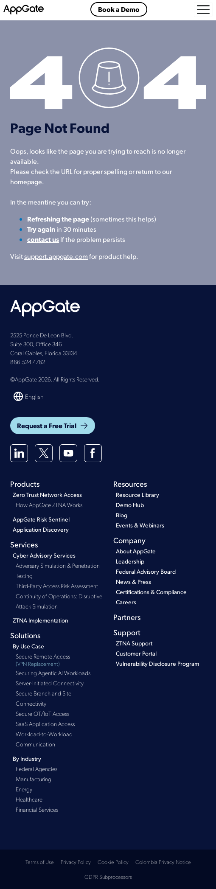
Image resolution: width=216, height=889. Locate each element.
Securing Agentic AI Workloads (53, 672)
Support (126, 632)
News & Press (133, 581)
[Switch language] (29, 396)
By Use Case (28, 646)
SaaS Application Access (45, 723)
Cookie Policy (113, 861)
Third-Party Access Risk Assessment (57, 585)
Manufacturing (33, 778)
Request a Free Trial (52, 425)
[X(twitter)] (44, 453)
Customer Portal (136, 653)
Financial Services (37, 809)
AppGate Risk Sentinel (41, 519)
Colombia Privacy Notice (163, 861)
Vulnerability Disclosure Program (157, 663)
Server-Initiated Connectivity (50, 683)
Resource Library (137, 494)
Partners (126, 617)
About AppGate (136, 551)
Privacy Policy (76, 861)
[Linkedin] (19, 453)
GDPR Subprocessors (108, 876)
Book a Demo (119, 9)
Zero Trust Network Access (47, 494)
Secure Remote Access (59, 660)
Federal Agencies (36, 768)
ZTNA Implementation (40, 620)
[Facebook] (93, 453)
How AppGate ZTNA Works (49, 504)
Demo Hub (130, 504)
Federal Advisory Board (146, 571)
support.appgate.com (56, 256)
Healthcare (29, 799)
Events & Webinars (140, 525)
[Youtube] (68, 453)
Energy (24, 789)
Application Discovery (41, 529)
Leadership (130, 561)
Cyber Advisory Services (44, 555)
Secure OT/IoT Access (42, 713)
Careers (126, 602)
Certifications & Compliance (151, 591)
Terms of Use (39, 861)
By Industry (27, 758)
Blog (121, 515)
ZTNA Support (134, 643)
